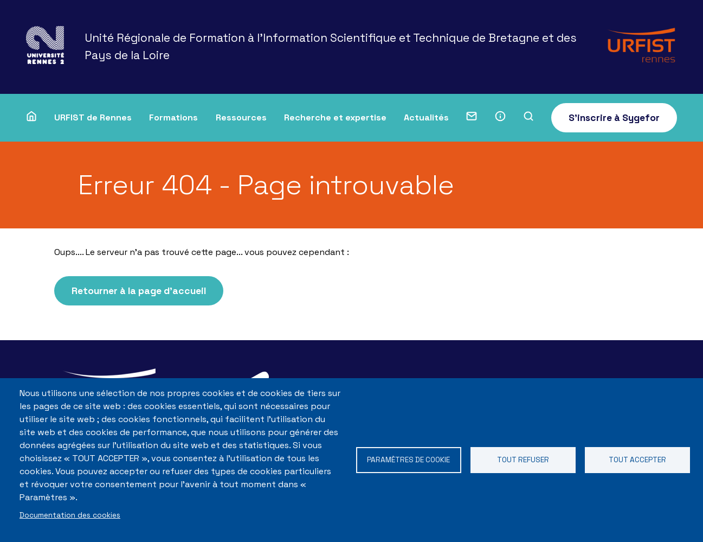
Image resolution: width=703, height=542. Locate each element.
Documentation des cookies (70, 515)
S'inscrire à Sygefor (614, 118)
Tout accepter (637, 459)
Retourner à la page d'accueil (139, 291)
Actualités (426, 117)
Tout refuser (522, 459)
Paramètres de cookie (408, 459)
